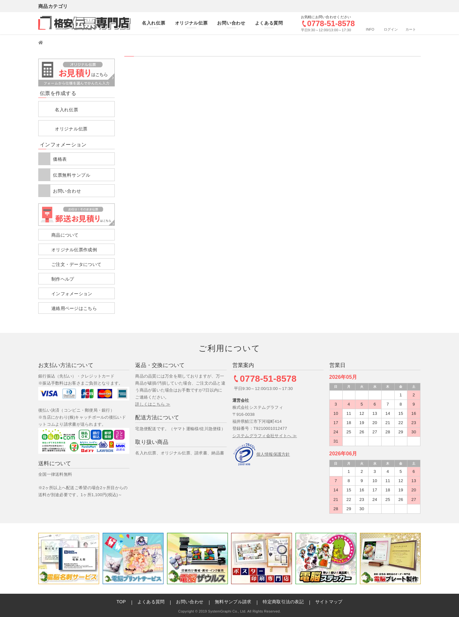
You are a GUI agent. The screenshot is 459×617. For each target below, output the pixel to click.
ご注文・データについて (76, 264)
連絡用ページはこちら (74, 308)
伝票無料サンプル (72, 175)
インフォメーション (71, 293)
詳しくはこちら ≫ (152, 404)
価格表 (60, 159)
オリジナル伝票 (71, 128)
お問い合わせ (67, 191)
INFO (370, 29)
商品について (65, 235)
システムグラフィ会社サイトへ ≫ (264, 435)
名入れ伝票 (66, 109)
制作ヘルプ (62, 279)
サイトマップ (329, 601)
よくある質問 (151, 601)
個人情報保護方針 (273, 454)
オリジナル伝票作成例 (74, 249)
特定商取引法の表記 (283, 601)
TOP (121, 601)
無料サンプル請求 (233, 601)
